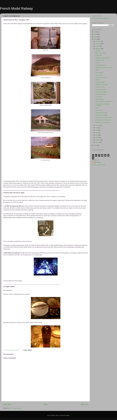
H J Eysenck (98, 96)
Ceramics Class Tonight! (101, 115)
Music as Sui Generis (100, 53)
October (98, 46)
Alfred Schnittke (99, 99)
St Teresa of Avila (99, 87)
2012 (95, 39)
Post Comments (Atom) (16, 408)
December (98, 41)
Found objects (98, 110)
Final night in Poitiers (100, 65)
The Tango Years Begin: (101, 91)
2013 (95, 36)
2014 (95, 34)
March (97, 137)
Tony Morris (97, 162)
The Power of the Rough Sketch (103, 120)
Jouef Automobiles (100, 82)
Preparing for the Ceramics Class (103, 117)
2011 (95, 145)
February (98, 140)
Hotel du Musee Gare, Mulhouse (100, 18)
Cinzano (97, 62)
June (97, 130)
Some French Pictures (100, 89)
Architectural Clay (99, 60)
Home (46, 404)
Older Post (84, 404)
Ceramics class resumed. (101, 112)
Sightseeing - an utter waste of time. (104, 67)
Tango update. (98, 75)
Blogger (67, 415)
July (97, 127)
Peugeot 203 (98, 55)
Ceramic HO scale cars (101, 77)
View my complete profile (98, 164)
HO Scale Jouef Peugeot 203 (102, 58)
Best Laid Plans (99, 72)
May (97, 132)
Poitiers (97, 70)
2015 (95, 32)
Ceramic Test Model (100, 94)
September (98, 48)
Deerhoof (97, 50)
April (97, 135)
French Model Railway (16, 8)
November (98, 43)
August (97, 125)
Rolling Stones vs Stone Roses (102, 122)
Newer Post (7, 404)
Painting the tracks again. (101, 84)
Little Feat (97, 79)
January (98, 142)
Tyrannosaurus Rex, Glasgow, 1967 (104, 101)
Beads (96, 107)
